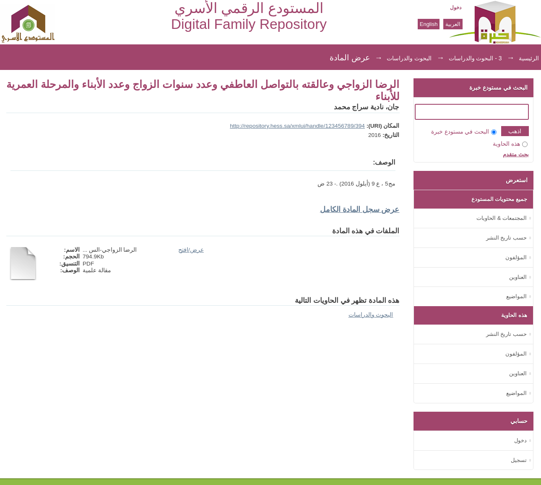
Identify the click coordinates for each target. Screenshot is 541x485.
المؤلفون (516, 257)
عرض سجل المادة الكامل (360, 209)
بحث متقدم (516, 154)
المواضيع (516, 296)
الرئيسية (529, 58)
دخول (455, 7)
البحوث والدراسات (409, 58)
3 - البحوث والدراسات (475, 58)
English (429, 24)
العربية (452, 24)
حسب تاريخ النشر (506, 238)
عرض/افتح (191, 250)
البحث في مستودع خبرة (464, 132)
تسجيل (519, 460)
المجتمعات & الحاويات (501, 218)
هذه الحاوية (510, 144)
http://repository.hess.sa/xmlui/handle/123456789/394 (297, 126)
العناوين (518, 277)
